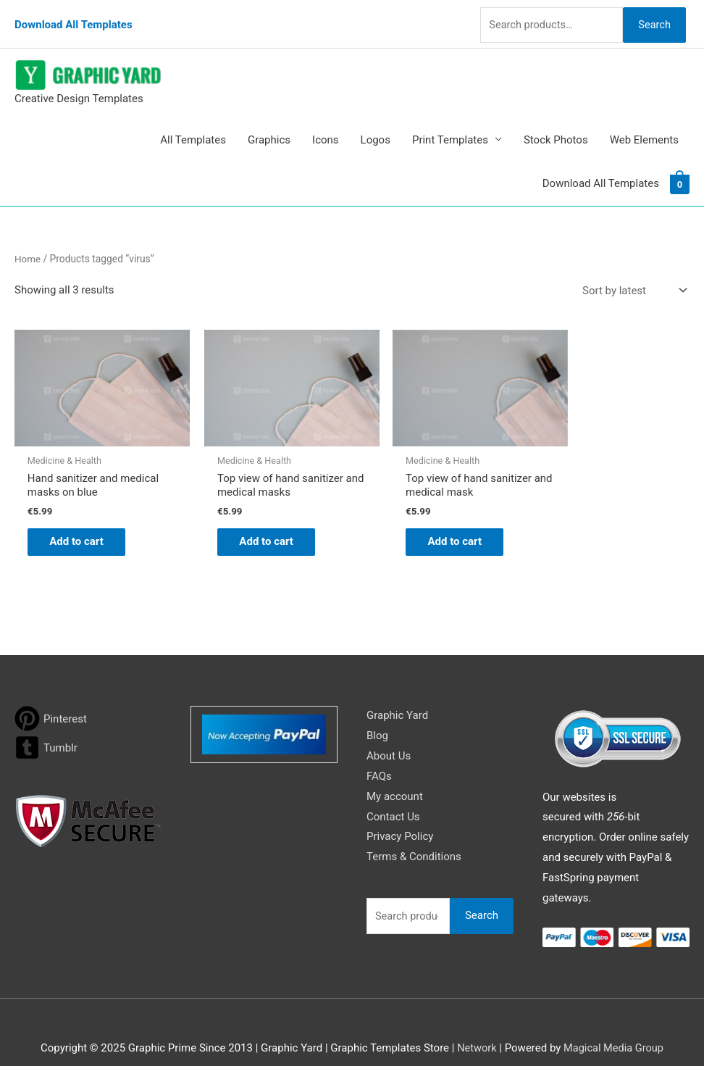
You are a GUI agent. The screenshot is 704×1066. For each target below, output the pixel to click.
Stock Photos (556, 127)
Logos (375, 127)
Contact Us (393, 794)
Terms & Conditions (413, 834)
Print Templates (450, 127)
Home (27, 246)
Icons (325, 127)
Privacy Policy (399, 814)
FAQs (379, 754)
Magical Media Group (614, 1026)
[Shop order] (632, 279)
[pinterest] (50, 696)
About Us (388, 734)
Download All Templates (73, 18)
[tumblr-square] (45, 725)
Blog (377, 713)
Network (475, 1026)
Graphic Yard (397, 693)
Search (652, 17)
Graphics (269, 127)
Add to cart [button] (83, 518)
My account (394, 774)
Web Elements (644, 127)
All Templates (193, 127)
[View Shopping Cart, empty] (680, 171)
